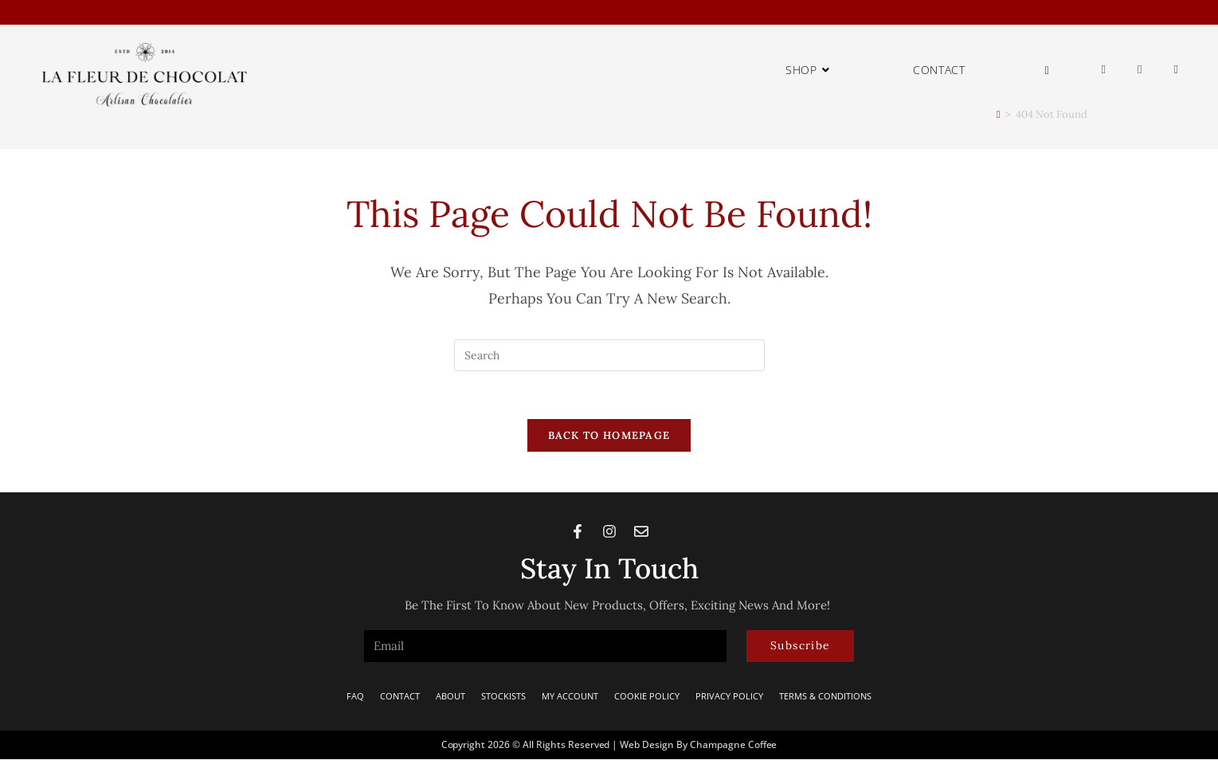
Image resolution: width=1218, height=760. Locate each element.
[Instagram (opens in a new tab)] (1139, 69)
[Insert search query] (609, 355)
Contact (400, 697)
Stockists (503, 697)
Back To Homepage (609, 436)
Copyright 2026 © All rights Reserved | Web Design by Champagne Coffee (609, 745)
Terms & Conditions (825, 697)
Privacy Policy (729, 697)
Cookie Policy (646, 697)
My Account (570, 697)
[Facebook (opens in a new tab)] (1103, 69)
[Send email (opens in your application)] (1176, 69)
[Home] (999, 114)
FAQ (355, 697)
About (450, 697)
